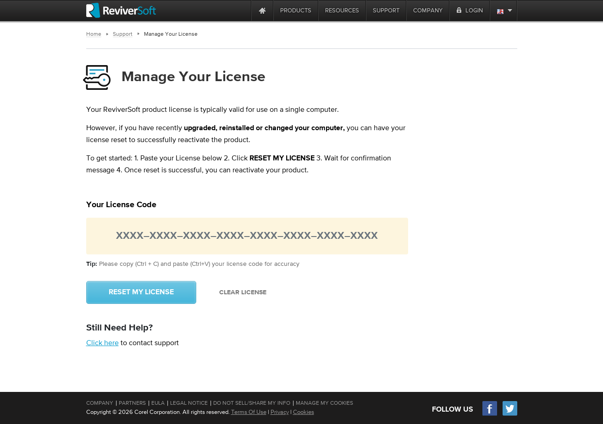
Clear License (242, 292)
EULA (158, 403)
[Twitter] (510, 415)
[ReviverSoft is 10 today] (242, 10)
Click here (102, 342)
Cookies (303, 411)
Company (99, 403)
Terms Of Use (248, 411)
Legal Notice (189, 403)
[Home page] (262, 10)
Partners (132, 403)
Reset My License (141, 292)
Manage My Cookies (324, 403)
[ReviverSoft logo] (121, 10)
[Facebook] (490, 415)
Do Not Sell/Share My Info (251, 403)
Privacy (280, 411)
